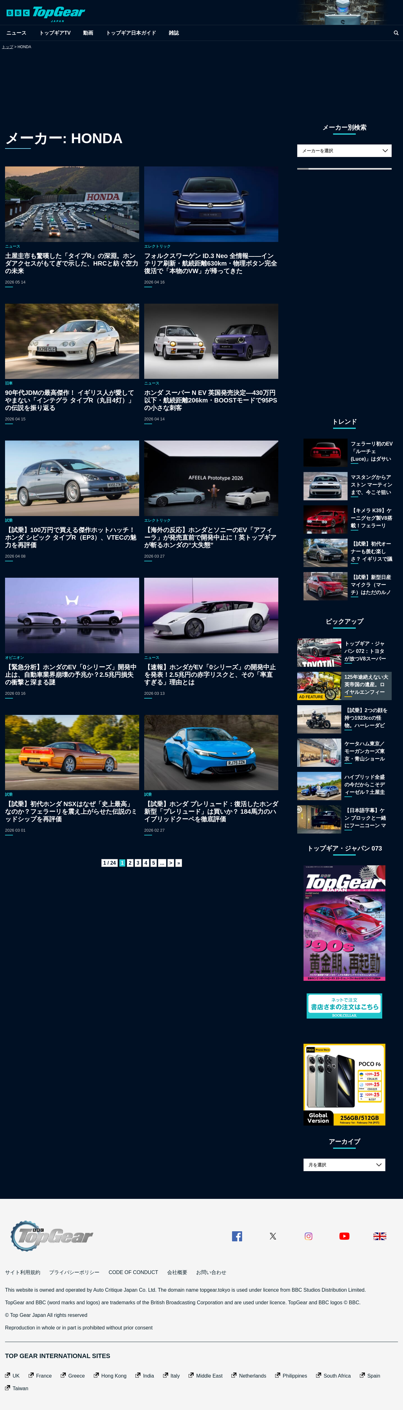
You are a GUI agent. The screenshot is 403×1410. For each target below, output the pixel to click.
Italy (175, 1376)
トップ (7, 47)
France (44, 1376)
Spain (373, 1376)
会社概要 (177, 1272)
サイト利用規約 (22, 1272)
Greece (76, 1376)
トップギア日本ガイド (131, 33)
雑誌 (174, 33)
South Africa (337, 1376)
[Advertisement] (201, 80)
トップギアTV (55, 33)
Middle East (209, 1376)
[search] (396, 33)
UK (16, 1376)
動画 (88, 33)
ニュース (16, 33)
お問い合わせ (211, 1272)
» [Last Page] (178, 863)
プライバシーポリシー (74, 1272)
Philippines (295, 1376)
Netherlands (252, 1376)
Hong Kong (114, 1376)
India (148, 1376)
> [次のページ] (170, 863)
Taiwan (20, 1388)
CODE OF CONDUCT (133, 1272)
